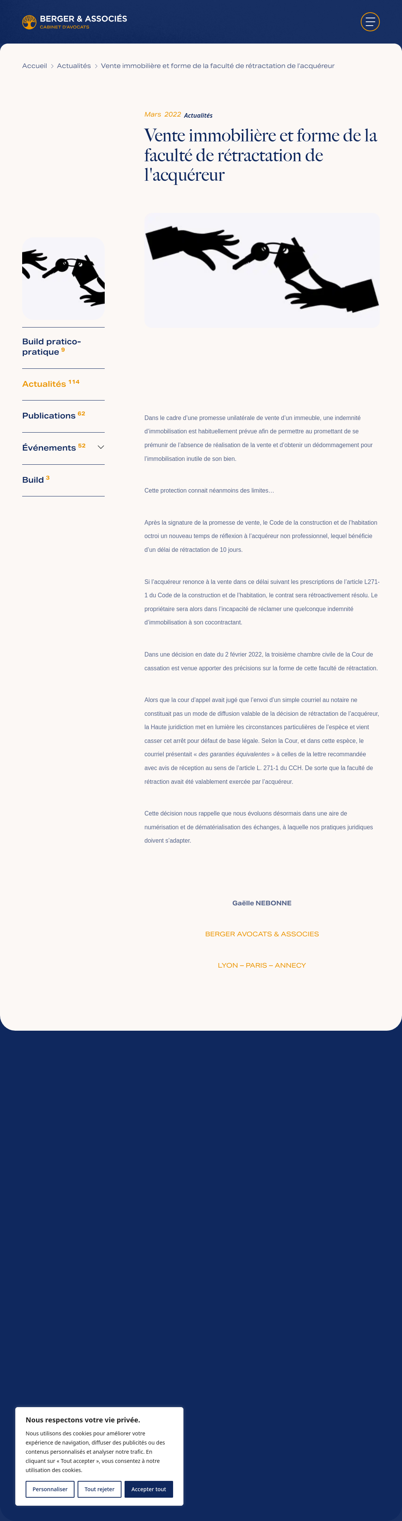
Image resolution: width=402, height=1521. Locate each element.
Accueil (34, 66)
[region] (99, 1456)
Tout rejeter (100, 1489)
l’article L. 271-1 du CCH (269, 768)
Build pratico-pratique (51, 348)
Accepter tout (148, 1489)
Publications (53, 416)
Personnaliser (50, 1489)
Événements (54, 448)
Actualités (74, 66)
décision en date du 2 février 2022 (217, 654)
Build (36, 480)
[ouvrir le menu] (370, 21)
